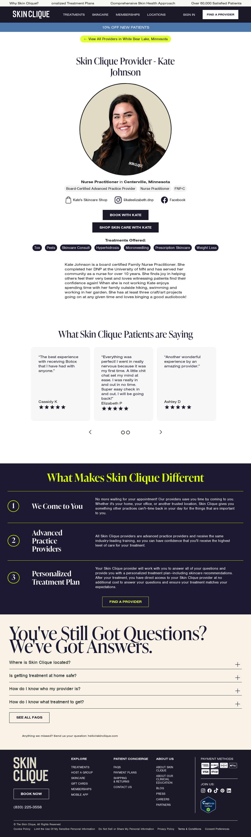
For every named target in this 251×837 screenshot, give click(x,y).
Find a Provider (125, 602)
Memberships (127, 14)
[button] (94, 432)
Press (160, 794)
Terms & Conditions (189, 829)
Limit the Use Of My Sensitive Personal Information (64, 829)
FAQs (117, 767)
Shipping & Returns (121, 779)
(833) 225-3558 (28, 807)
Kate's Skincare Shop (90, 200)
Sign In (187, 14)
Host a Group (82, 772)
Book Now (31, 794)
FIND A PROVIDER (220, 14)
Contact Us (123, 787)
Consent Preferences (217, 829)
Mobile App (79, 795)
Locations (155, 14)
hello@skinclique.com (103, 735)
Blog (160, 788)
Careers (162, 799)
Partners (163, 805)
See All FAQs (29, 717)
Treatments (73, 14)
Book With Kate (125, 215)
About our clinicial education (165, 779)
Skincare (99, 14)
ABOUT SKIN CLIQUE (165, 768)
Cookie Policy (22, 829)
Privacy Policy (166, 829)
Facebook (177, 200)
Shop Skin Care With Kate (125, 227)
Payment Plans (125, 772)
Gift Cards (79, 784)
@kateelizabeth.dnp (138, 200)
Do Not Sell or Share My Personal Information (126, 829)
